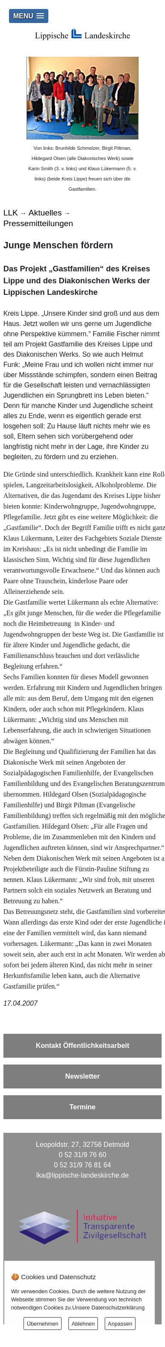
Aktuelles (45, 212)
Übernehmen (43, 1324)
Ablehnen (82, 1324)
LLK (10, 212)
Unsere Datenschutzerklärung (108, 1307)
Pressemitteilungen (38, 223)
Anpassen (120, 1324)
